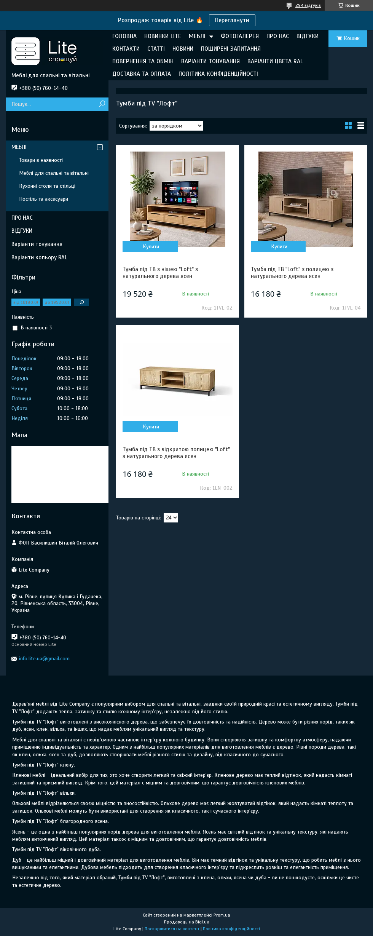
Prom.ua (222, 915)
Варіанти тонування (36, 244)
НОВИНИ (182, 49)
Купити (151, 246)
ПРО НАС (277, 36)
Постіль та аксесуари (43, 199)
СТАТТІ (156, 49)
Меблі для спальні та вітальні (54, 173)
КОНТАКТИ (126, 49)
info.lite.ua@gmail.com (44, 658)
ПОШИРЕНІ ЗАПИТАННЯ (231, 49)
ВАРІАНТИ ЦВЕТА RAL (275, 61)
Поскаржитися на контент (172, 928)
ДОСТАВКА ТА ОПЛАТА (141, 74)
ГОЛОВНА (124, 36)
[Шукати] (101, 104)
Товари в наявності (41, 160)
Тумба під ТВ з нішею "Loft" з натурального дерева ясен (160, 273)
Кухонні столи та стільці (47, 186)
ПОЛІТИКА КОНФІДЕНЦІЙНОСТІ (218, 74)
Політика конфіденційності (231, 928)
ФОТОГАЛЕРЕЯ (240, 36)
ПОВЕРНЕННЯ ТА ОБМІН (143, 61)
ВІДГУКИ (307, 36)
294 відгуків (308, 5)
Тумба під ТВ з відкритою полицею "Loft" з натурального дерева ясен (176, 453)
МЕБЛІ (197, 36)
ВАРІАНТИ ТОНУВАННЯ (210, 61)
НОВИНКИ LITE (162, 36)
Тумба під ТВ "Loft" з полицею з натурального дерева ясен (292, 273)
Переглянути (232, 20)
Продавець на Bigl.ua (186, 922)
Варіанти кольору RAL (39, 257)
